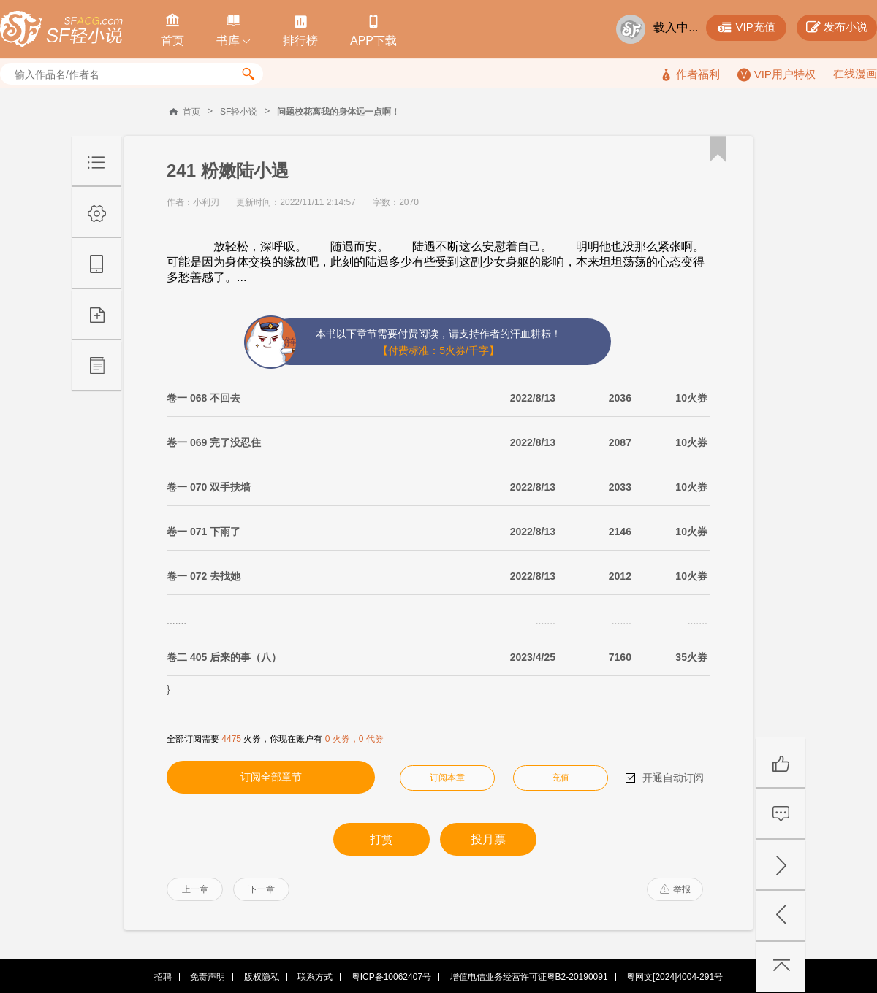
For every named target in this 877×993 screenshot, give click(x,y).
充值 (560, 777)
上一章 (195, 889)
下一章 (261, 889)
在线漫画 (855, 73)
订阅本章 (447, 777)
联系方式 (315, 977)
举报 (675, 889)
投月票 (488, 839)
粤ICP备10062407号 (391, 977)
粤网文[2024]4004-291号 (674, 977)
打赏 (381, 839)
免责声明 (207, 977)
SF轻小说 (238, 112)
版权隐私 (261, 977)
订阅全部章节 (271, 777)
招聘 (163, 977)
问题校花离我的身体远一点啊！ (338, 112)
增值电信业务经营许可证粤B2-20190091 (529, 977)
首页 (191, 112)
